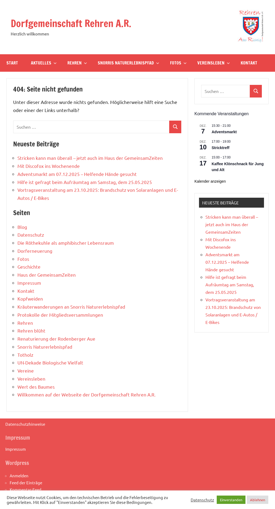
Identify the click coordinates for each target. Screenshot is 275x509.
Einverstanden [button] (231, 499)
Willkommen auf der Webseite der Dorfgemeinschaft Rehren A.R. (86, 394)
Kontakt (249, 63)
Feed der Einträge (26, 482)
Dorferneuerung (34, 251)
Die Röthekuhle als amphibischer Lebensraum (65, 243)
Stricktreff (220, 148)
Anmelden (19, 475)
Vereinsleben (213, 63)
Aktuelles (44, 63)
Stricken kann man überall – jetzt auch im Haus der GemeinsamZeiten (90, 158)
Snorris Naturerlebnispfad (128, 63)
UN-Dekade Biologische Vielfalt (50, 362)
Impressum (29, 283)
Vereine (25, 370)
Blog (22, 227)
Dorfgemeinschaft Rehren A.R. (71, 23)
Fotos (178, 63)
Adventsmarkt (224, 132)
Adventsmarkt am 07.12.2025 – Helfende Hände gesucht (77, 174)
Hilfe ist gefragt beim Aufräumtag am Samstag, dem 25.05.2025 (84, 182)
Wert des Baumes (36, 386)
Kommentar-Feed (25, 489)
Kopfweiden (30, 298)
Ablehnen (257, 499)
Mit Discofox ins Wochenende (48, 166)
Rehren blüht (31, 330)
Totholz (25, 355)
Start (12, 63)
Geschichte (29, 266)
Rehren (77, 63)
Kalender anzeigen (210, 181)
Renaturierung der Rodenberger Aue (56, 338)
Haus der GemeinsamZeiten (46, 274)
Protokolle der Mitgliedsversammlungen (60, 314)
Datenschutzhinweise (25, 424)
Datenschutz (30, 234)
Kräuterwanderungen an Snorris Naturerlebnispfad (71, 306)
